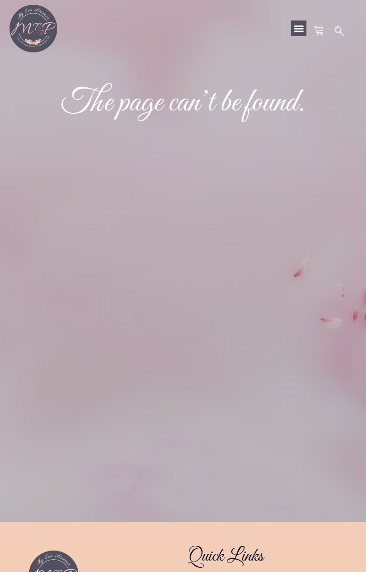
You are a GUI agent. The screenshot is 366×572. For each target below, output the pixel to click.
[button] (298, 28)
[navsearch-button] (339, 31)
